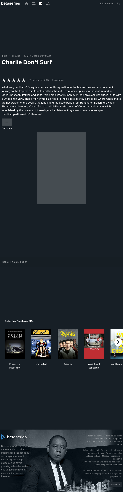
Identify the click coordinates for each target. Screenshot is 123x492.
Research (117, 459)
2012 (26, 55)
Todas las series (95, 436)
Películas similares (14, 262)
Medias (105, 456)
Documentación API (102, 438)
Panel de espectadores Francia (108, 464)
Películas (15, 55)
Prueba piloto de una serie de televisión (102, 462)
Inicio (4, 55)
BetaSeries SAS (93, 456)
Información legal (91, 450)
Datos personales (114, 453)
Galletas (104, 450)
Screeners (115, 456)
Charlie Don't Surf (41, 55)
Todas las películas (113, 436)
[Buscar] (119, 3)
